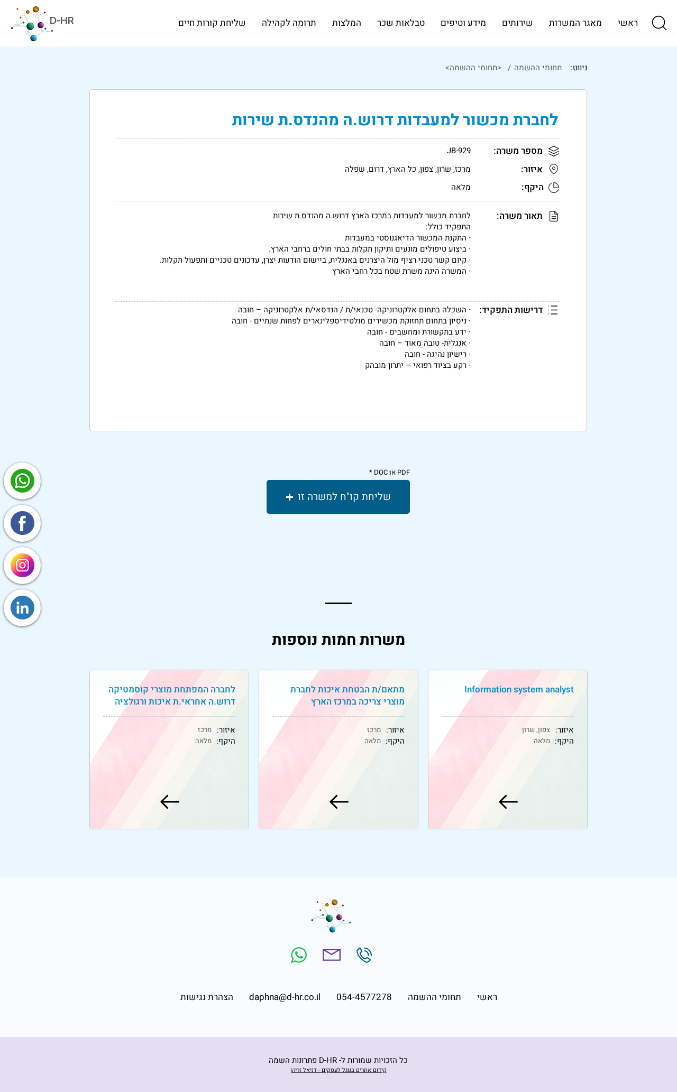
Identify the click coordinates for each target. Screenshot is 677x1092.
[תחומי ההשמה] (537, 67)
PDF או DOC (392, 472)
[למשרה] (507, 801)
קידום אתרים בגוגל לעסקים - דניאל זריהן (338, 1070)
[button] (658, 22)
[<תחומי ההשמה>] (325, 67)
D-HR (62, 20)
